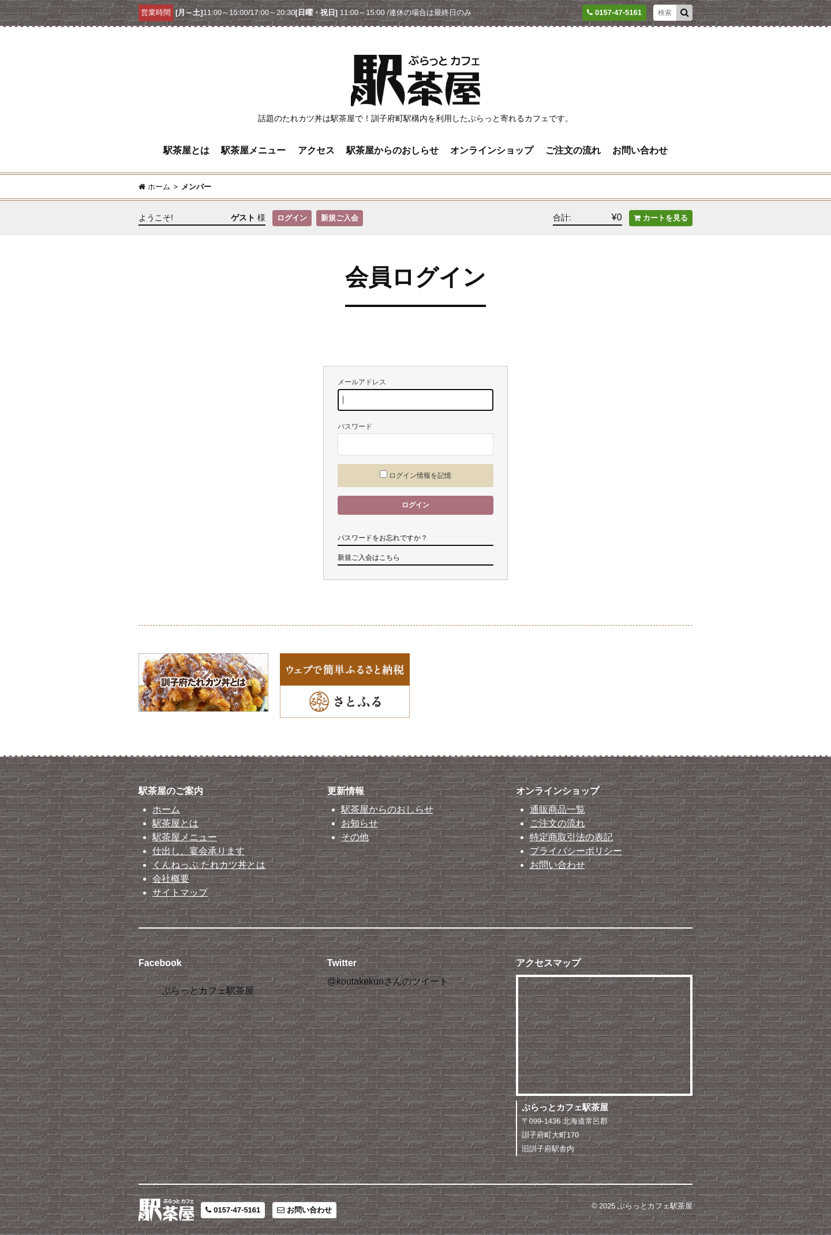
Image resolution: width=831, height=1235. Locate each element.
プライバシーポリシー (576, 851)
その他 (355, 837)
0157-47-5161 (232, 1210)
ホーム (166, 809)
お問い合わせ (640, 150)
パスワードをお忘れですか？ (383, 538)
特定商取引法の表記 (571, 837)
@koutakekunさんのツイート (387, 981)
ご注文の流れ (573, 150)
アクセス (316, 150)
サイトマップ (180, 892)
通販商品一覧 (557, 809)
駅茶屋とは (186, 150)
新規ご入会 (339, 218)
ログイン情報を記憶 (415, 475)
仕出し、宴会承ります (198, 851)
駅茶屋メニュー (253, 150)
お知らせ (359, 823)
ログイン (292, 218)
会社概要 (170, 879)
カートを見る (661, 218)
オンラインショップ (491, 150)
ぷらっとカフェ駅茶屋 (208, 991)
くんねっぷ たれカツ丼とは (208, 865)
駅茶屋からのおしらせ (392, 150)
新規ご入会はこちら (369, 557)
